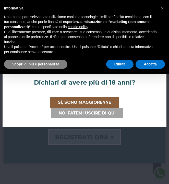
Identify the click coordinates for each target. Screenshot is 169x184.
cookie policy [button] (78, 27)
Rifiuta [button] (120, 64)
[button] (162, 8)
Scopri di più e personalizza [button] (35, 64)
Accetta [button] (150, 64)
